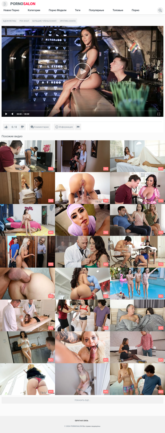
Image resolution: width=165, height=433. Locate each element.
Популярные (96, 10)
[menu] (5, 4)
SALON (22, 3)
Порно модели (57, 10)
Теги (77, 10)
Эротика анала (68, 21)
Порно (135, 10)
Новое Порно (11, 10)
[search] (160, 10)
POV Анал (24, 21)
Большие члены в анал (44, 21)
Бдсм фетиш (9, 21)
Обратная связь (81, 421)
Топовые (117, 10)
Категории (34, 10)
